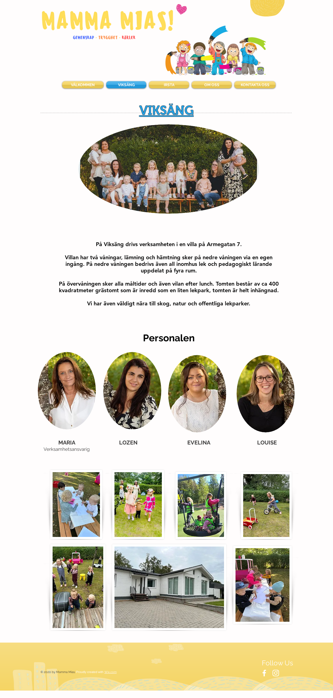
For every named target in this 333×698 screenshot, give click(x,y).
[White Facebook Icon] (264, 673)
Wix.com (110, 672)
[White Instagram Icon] (275, 673)
